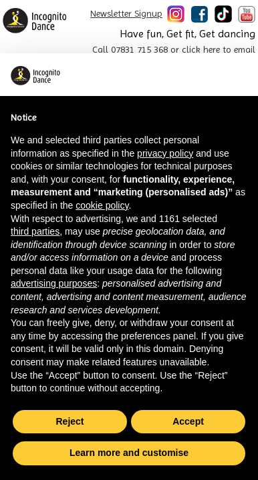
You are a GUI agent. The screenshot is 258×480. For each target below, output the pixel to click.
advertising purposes (54, 283)
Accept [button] (188, 421)
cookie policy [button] (102, 205)
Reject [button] (69, 421)
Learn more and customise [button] (129, 452)
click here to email (218, 49)
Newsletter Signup (126, 13)
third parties (35, 231)
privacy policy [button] (165, 153)
